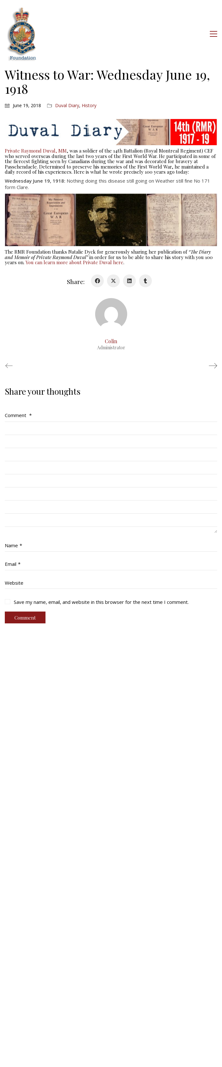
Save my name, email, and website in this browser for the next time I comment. (101, 602)
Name (13, 545)
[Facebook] (97, 280)
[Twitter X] (113, 280)
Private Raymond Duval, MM (36, 150)
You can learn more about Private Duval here (74, 262)
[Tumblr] (145, 280)
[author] (111, 314)
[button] (213, 33)
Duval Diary (67, 105)
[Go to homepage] (22, 33)
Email (13, 564)
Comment (18, 415)
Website (14, 583)
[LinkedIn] (129, 280)
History (89, 105)
